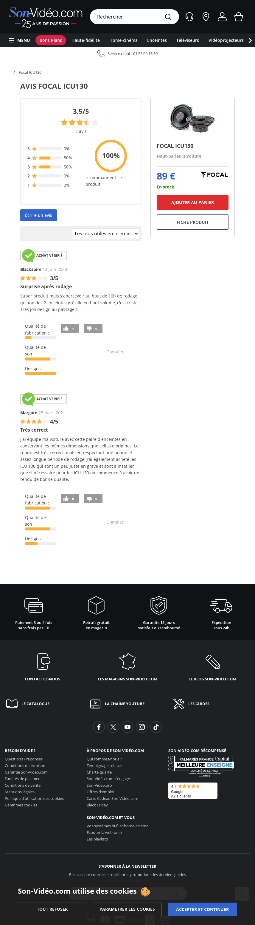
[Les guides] (211, 704)
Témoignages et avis (104, 765)
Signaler (115, 352)
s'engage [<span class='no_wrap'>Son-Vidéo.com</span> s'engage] (108, 778)
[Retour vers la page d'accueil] (45, 16)
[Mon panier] (238, 16)
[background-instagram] (141, 727)
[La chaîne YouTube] (127, 704)
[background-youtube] (127, 727)
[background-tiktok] (156, 727)
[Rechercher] (168, 17)
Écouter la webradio (104, 832)
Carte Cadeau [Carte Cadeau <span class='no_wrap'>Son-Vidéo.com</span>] (112, 798)
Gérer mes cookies (21, 805)
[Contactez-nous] (42, 666)
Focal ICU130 (30, 72)
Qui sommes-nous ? (104, 759)
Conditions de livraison (25, 765)
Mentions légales (20, 791)
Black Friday (97, 805)
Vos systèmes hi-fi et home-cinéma (117, 826)
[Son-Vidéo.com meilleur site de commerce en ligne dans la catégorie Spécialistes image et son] (201, 766)
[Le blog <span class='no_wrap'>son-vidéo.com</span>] (212, 666)
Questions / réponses (24, 759)
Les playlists (97, 839)
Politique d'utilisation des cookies (34, 798)
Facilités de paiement (23, 778)
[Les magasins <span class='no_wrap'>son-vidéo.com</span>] (127, 666)
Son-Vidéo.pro (99, 785)
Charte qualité (99, 772)
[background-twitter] (113, 727)
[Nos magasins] (205, 16)
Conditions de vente (23, 785)
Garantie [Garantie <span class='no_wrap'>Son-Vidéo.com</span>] (26, 772)
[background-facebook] (98, 727)
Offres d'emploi (100, 791)
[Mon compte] (222, 16)
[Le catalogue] (44, 704)
